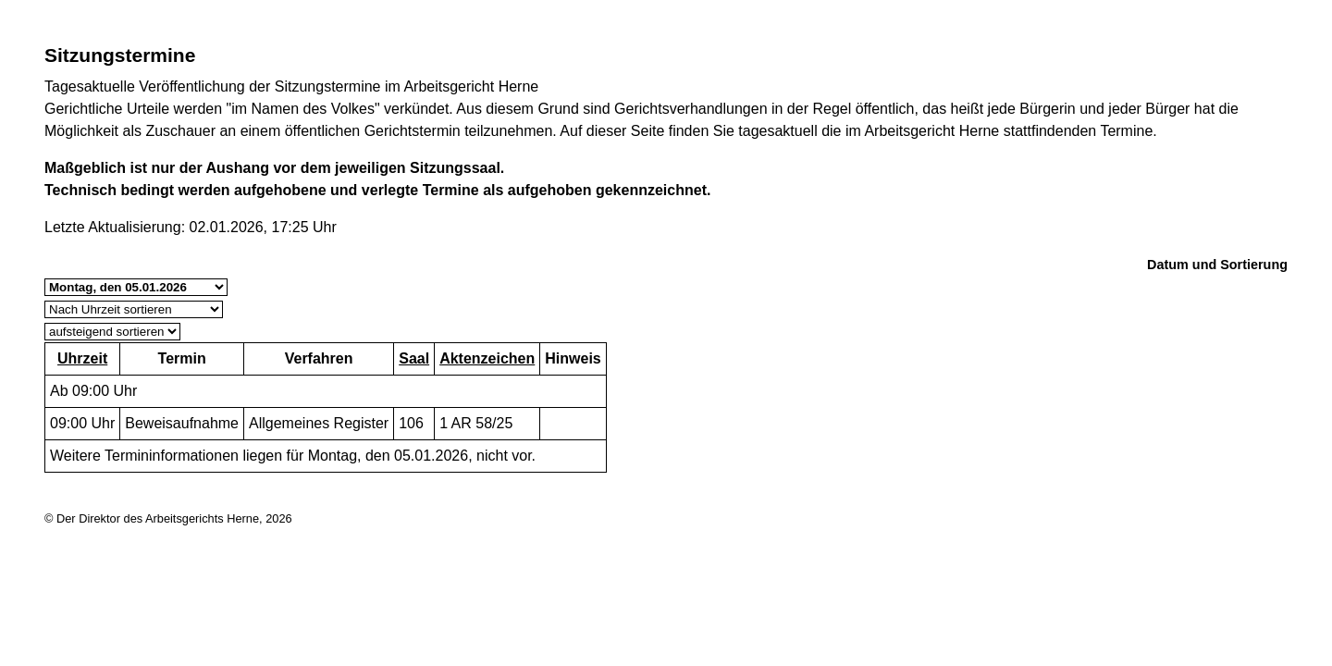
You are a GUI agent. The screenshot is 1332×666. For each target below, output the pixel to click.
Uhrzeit (82, 358)
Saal (414, 358)
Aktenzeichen (487, 358)
